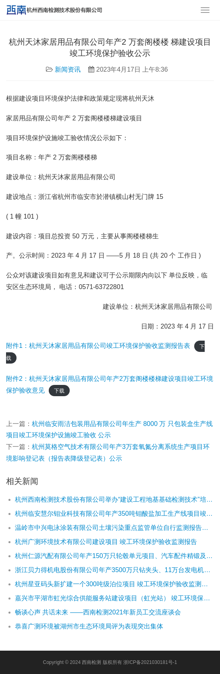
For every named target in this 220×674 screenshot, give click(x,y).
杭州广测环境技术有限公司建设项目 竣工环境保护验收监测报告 (106, 541)
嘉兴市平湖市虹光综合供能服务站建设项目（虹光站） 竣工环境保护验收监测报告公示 (114, 598)
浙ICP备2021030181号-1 (150, 662)
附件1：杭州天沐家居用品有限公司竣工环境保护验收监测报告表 (98, 345)
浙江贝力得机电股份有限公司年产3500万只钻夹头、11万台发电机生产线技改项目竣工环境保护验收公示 (114, 569)
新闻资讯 (68, 69)
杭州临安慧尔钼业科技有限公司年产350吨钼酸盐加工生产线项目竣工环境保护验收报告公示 (114, 513)
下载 (59, 391)
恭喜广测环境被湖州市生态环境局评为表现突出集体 (89, 626)
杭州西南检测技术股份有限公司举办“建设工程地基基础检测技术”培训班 (114, 499)
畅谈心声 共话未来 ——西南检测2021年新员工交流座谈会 (98, 612)
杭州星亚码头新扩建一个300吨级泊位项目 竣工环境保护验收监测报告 (114, 584)
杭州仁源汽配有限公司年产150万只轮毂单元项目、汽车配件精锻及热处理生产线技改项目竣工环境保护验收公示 (114, 555)
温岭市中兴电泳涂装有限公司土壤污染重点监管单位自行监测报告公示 (114, 527)
